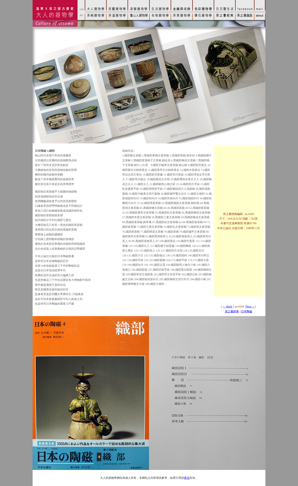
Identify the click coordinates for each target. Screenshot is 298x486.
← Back (228, 306)
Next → (250, 306)
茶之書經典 (232, 311)
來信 (187, 477)
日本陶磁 (246, 311)
